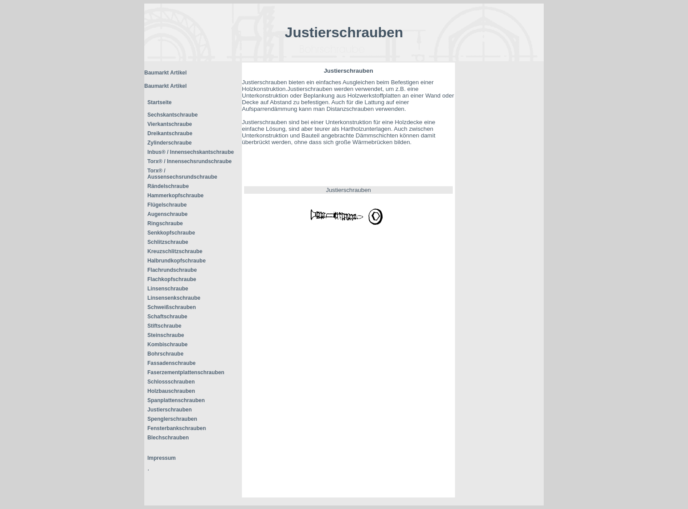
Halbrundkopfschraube (176, 261)
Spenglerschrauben (172, 419)
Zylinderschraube (169, 143)
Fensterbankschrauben (176, 428)
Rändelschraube (168, 186)
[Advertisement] (499, 196)
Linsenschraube (167, 289)
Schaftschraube (167, 316)
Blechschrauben (168, 438)
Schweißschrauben (171, 307)
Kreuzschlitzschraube (174, 251)
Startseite (159, 102)
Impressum (161, 458)
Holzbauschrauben (171, 391)
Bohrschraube (165, 354)
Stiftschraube (164, 326)
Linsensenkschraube (173, 298)
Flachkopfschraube (171, 279)
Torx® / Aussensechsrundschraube (182, 174)
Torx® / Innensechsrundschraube (189, 161)
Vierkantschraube (169, 124)
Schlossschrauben (171, 382)
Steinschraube (165, 335)
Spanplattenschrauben (176, 400)
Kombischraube (167, 344)
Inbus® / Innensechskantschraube (190, 152)
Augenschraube (167, 214)
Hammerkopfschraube (175, 195)
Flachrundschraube (172, 270)
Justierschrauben (169, 410)
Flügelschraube (167, 205)
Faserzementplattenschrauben (185, 372)
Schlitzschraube (167, 242)
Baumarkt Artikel (165, 73)
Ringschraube (165, 223)
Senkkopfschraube (171, 233)
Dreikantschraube (169, 133)
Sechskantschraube (172, 115)
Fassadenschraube (171, 363)
